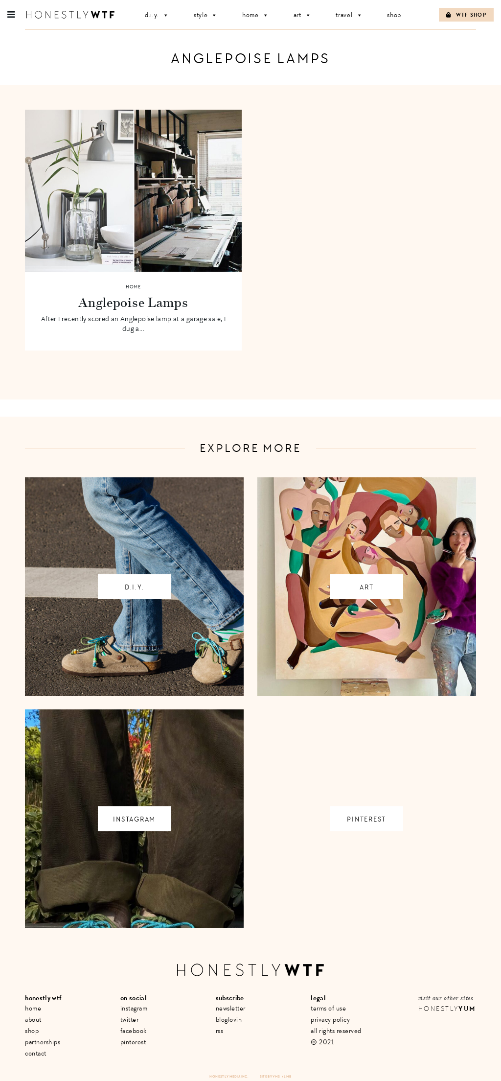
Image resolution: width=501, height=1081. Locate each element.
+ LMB (287, 1076)
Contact (35, 1053)
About (33, 1019)
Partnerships (42, 1042)
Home (255, 15)
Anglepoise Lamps (133, 302)
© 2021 (322, 1042)
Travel (349, 15)
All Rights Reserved (336, 1031)
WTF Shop (466, 15)
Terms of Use (328, 1008)
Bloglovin (229, 1019)
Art (303, 15)
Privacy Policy (330, 1019)
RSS (220, 1031)
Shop (394, 15)
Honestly (447, 1009)
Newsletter (231, 1008)
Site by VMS (270, 1076)
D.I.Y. (157, 15)
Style (206, 15)
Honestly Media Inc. (228, 1076)
